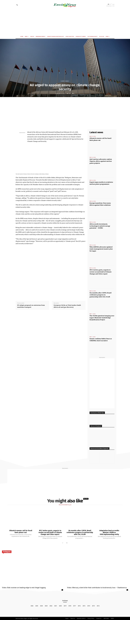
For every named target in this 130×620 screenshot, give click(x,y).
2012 (98, 605)
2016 (79, 605)
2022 (51, 605)
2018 (69, 605)
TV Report (6, 551)
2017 (74, 605)
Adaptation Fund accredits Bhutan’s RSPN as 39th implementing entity (109, 532)
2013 (93, 605)
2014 (88, 605)
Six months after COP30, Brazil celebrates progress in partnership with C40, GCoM (101, 295)
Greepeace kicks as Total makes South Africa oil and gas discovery (67, 306)
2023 (46, 605)
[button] (17, 4)
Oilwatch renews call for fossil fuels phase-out (20, 531)
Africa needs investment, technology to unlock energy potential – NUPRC (100, 226)
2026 (32, 605)
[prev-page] (62, 543)
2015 (84, 605)
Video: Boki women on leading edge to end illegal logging (24, 587)
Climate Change (64, 81)
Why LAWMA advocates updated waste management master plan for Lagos (101, 249)
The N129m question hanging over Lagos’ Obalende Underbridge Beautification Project (102, 318)
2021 (55, 605)
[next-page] (66, 543)
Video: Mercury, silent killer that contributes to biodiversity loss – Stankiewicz (97, 587)
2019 (65, 605)
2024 (41, 605)
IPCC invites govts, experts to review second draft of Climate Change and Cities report (101, 272)
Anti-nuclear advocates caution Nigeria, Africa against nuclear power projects (101, 161)
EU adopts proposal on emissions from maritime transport (31, 306)
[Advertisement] (65, 22)
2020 (60, 605)
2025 (36, 605)
